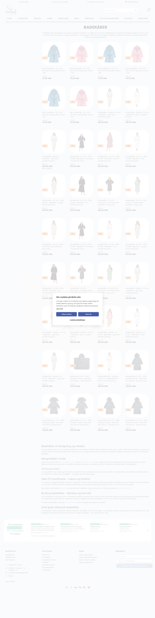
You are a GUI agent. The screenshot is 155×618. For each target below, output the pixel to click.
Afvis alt (89, 314)
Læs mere (59, 309)
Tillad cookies (66, 314)
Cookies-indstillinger (77, 320)
